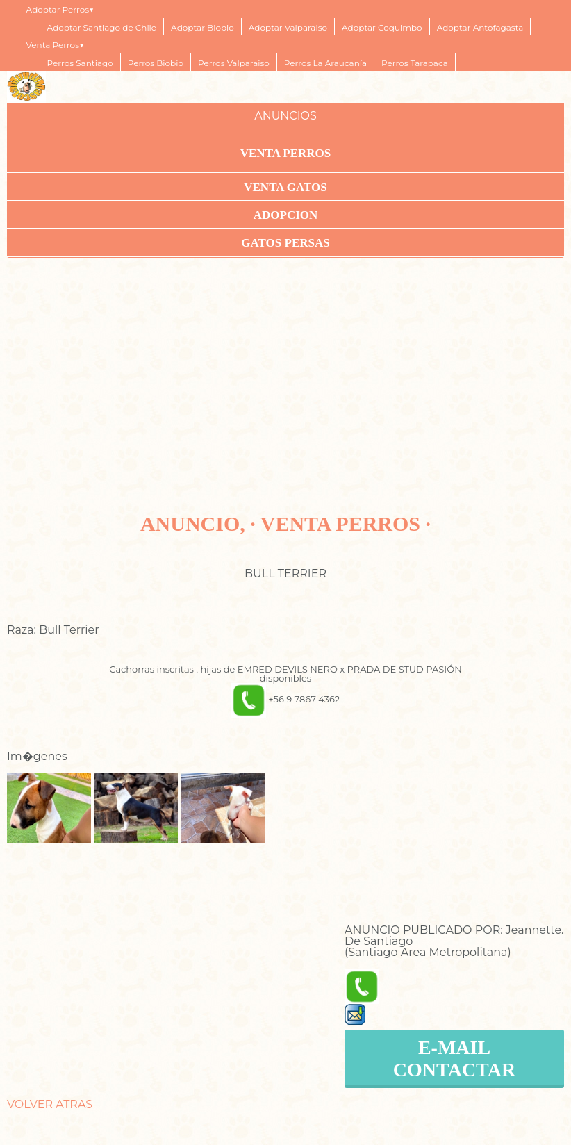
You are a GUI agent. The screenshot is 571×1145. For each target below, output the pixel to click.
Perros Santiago (80, 63)
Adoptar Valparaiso (288, 27)
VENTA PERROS (285, 153)
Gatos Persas (285, 242)
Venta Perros (52, 45)
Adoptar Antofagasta (480, 27)
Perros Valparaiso (234, 63)
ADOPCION (286, 215)
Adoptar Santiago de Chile (102, 27)
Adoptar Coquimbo (382, 27)
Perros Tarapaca (414, 63)
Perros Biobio (155, 63)
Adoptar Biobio (202, 27)
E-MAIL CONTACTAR (454, 1058)
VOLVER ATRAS (49, 1104)
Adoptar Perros (57, 9)
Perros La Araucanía (325, 63)
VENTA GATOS (285, 187)
